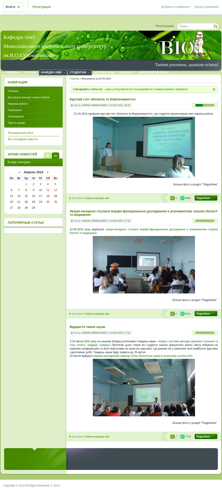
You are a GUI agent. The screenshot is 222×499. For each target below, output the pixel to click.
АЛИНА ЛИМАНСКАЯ (94, 105)
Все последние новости (22, 139)
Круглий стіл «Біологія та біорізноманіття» (103, 99)
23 (33, 202)
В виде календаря (55, 155)
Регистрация (41, 7)
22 (26, 202)
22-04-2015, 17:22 (120, 332)
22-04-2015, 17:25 (120, 220)
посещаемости (143, 89)
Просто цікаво (16, 122)
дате (108, 89)
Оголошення (16, 116)
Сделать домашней (206, 6)
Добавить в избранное (175, 6)
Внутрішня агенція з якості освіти (28, 97)
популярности (122, 89)
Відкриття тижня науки (87, 327)
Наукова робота (18, 103)
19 (55, 196)
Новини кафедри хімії (97, 198)
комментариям (164, 89)
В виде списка (47, 155)
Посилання (15, 110)
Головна (13, 91)
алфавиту (181, 89)
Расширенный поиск (20, 132)
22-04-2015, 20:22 (120, 105)
